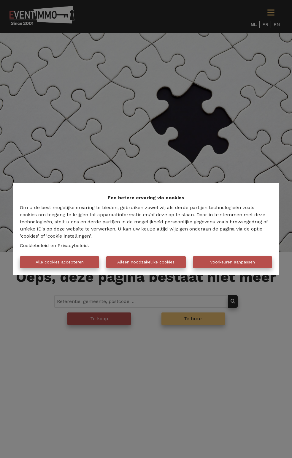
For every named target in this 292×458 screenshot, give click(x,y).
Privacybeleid (73, 245)
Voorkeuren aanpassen (232, 262)
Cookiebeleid (34, 245)
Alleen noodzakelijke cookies (145, 262)
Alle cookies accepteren (60, 262)
